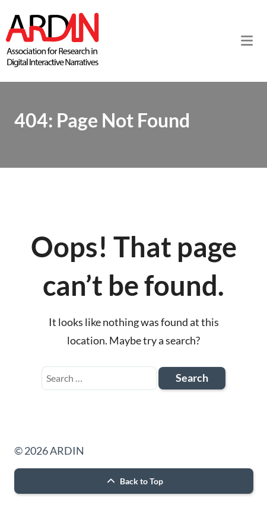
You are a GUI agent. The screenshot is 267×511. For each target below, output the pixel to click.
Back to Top (133, 481)
